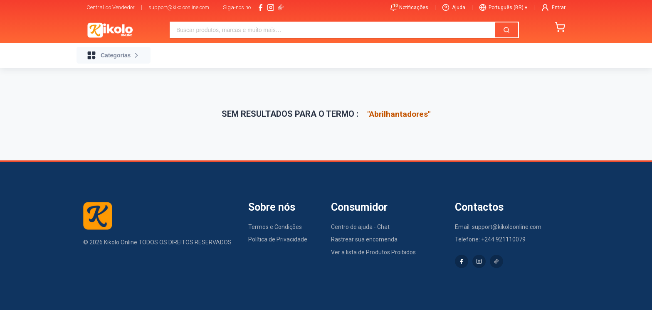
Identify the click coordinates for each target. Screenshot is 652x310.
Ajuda (453, 7)
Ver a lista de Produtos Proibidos (373, 252)
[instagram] (270, 7)
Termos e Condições (275, 227)
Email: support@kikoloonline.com (498, 227)
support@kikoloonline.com (178, 7)
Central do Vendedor (110, 7)
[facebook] (260, 7)
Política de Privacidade (277, 239)
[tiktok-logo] (280, 7)
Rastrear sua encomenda (364, 239)
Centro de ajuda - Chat (360, 227)
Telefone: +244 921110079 (490, 239)
